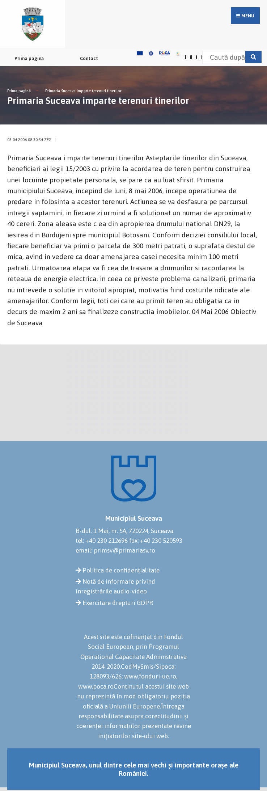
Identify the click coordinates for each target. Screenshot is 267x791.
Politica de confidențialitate (121, 570)
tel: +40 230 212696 (102, 540)
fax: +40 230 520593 (155, 540)
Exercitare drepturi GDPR (117, 602)
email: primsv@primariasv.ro (115, 550)
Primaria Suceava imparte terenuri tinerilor (83, 91)
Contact (89, 58)
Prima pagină (29, 58)
